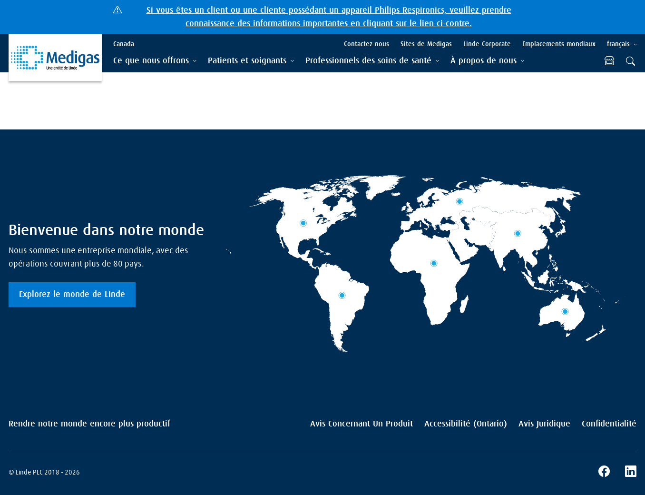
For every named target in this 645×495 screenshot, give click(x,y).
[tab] (154, 61)
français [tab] (618, 44)
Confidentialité (609, 424)
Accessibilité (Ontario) (465, 424)
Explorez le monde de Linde (72, 294)
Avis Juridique (544, 424)
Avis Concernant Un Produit (361, 424)
